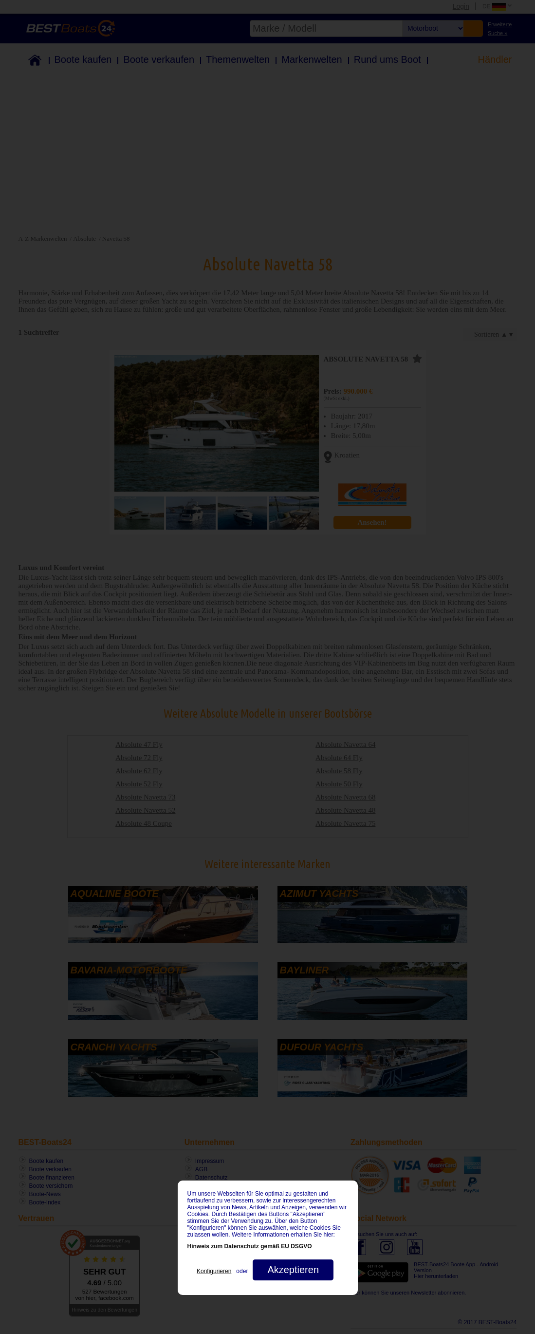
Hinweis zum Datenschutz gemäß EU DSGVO (249, 1246)
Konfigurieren (214, 1271)
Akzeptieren (293, 1269)
